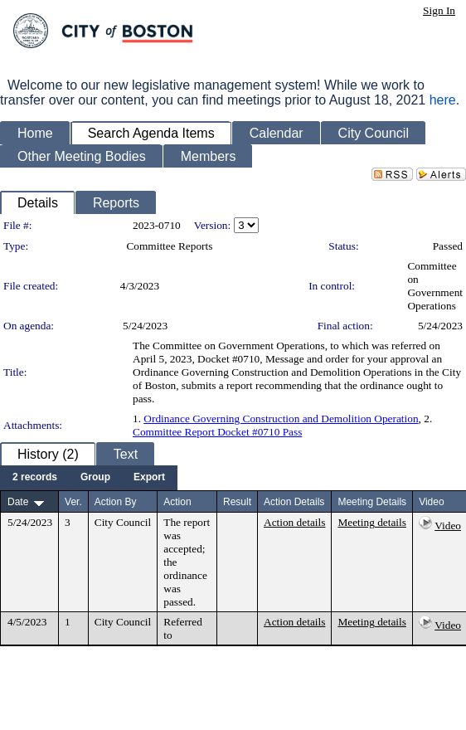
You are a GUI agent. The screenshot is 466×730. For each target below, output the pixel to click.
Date (17, 502)
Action (177, 502)
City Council (123, 522)
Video (447, 525)
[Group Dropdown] (95, 478)
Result (237, 502)
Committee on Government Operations (435, 286)
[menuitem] (35, 477)
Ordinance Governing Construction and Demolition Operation (280, 418)
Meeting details (371, 522)
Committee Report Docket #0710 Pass (217, 432)
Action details (294, 522)
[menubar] (88, 477)
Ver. (73, 502)
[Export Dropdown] (149, 478)
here (443, 100)
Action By (116, 502)
